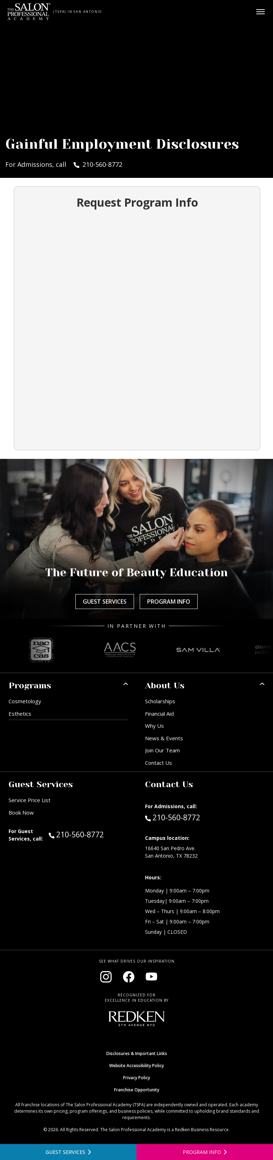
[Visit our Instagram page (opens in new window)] (106, 977)
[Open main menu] (260, 12)
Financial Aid (159, 713)
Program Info (168, 601)
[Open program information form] (204, 1152)
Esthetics (20, 713)
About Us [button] (164, 685)
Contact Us (158, 762)
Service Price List (29, 800)
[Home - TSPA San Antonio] (29, 11)
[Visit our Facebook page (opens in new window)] (129, 977)
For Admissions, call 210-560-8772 (63, 164)
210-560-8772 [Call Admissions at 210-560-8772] (172, 817)
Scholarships (160, 701)
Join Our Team (162, 750)
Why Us (154, 725)
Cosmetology (25, 701)
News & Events (164, 738)
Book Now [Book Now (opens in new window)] (21, 812)
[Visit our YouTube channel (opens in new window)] (151, 977)
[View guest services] (68, 1152)
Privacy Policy (136, 1078)
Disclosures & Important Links (136, 1053)
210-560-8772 (88, 834)
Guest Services (105, 601)
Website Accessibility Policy (136, 1066)
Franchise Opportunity (136, 1090)
